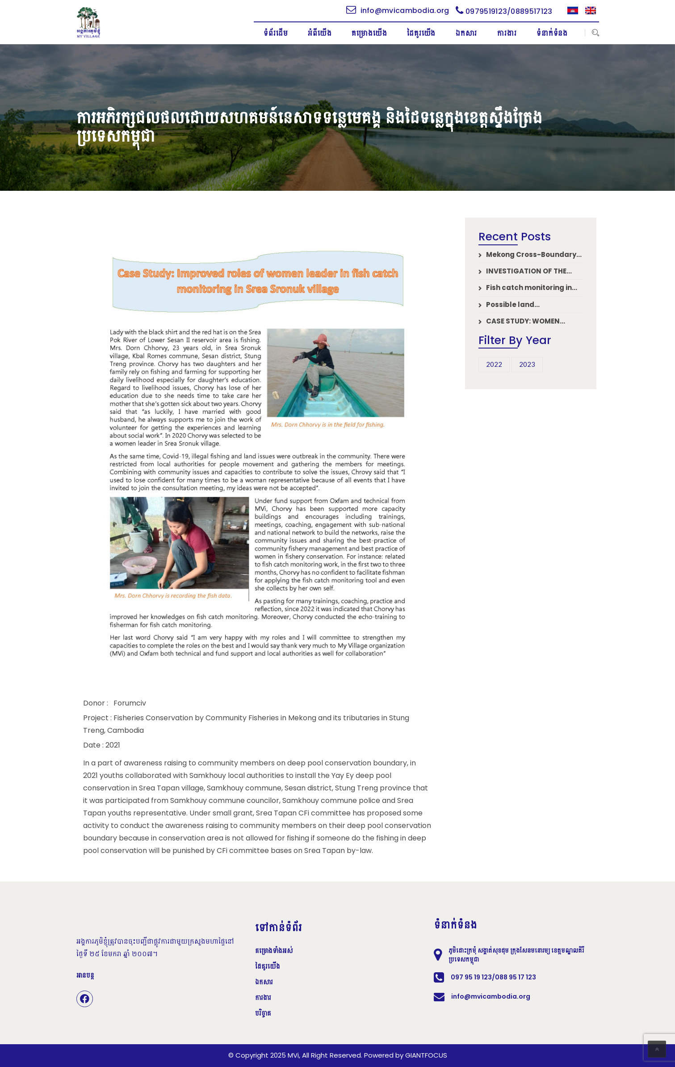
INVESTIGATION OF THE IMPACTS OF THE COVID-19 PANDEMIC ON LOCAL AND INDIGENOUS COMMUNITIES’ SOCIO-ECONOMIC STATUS (527, 271)
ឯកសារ (264, 982)
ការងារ (263, 998)
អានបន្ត (85, 975)
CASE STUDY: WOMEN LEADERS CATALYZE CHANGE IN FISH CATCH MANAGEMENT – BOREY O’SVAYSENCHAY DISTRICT (529, 321)
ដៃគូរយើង (267, 966)
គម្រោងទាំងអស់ (274, 951)
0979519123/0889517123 (504, 11)
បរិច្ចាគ (263, 1013)
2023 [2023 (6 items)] (527, 364)
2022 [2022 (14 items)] (494, 364)
